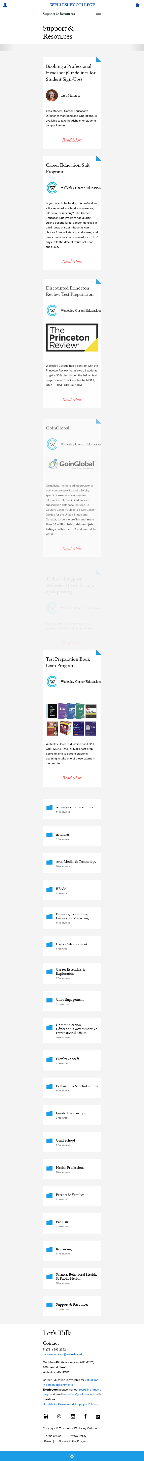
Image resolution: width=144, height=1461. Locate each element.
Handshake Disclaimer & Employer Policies (70, 1404)
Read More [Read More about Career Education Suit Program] (72, 262)
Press (47, 1441)
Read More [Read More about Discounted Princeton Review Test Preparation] (72, 407)
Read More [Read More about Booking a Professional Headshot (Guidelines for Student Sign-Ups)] (72, 143)
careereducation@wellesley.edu (63, 1354)
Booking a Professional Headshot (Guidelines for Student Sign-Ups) (70, 76)
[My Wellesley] (6, 5)
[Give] (138, 5)
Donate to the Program (73, 1441)
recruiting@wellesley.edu (79, 1394)
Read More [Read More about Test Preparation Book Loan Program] (72, 781)
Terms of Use (52, 1435)
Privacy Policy (77, 1435)
